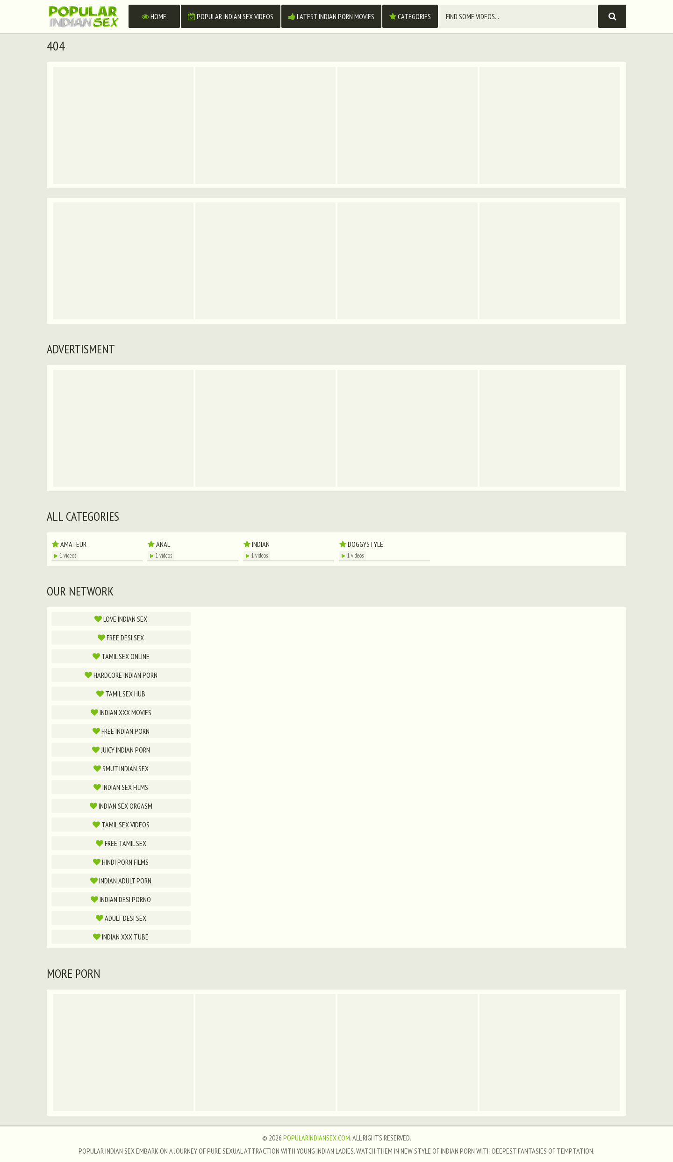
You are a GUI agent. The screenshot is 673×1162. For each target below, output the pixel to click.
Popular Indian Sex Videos (230, 16)
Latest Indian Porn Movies (331, 16)
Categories (410, 16)
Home (154, 16)
